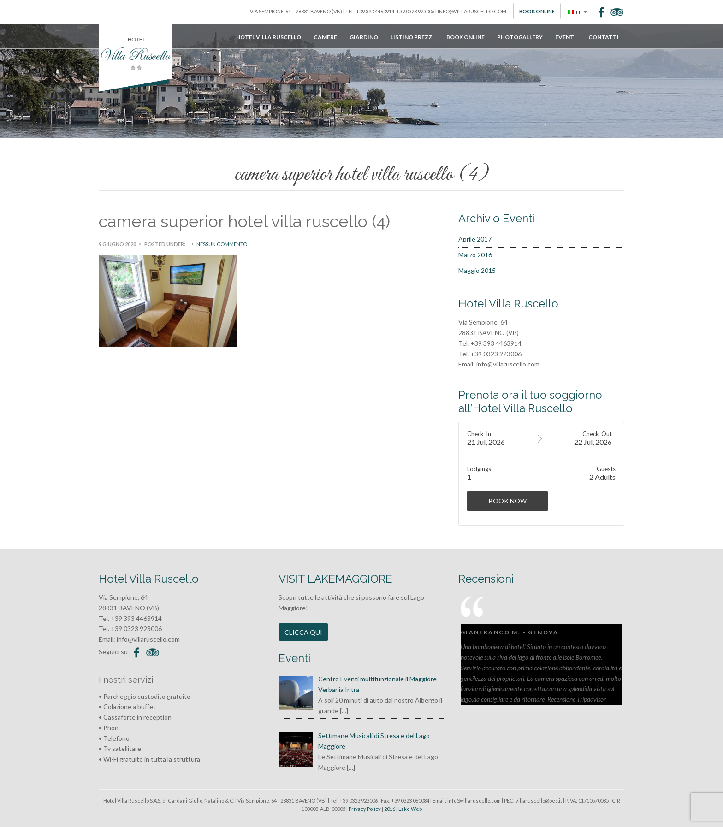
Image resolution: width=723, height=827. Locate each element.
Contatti (603, 37)
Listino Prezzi (412, 37)
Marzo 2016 (475, 255)
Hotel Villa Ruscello (268, 37)
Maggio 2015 (477, 270)
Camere (325, 37)
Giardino (364, 37)
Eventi (565, 37)
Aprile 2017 (475, 239)
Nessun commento (221, 244)
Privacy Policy (365, 809)
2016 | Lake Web (403, 809)
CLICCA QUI (303, 632)
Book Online (537, 11)
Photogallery (520, 37)
